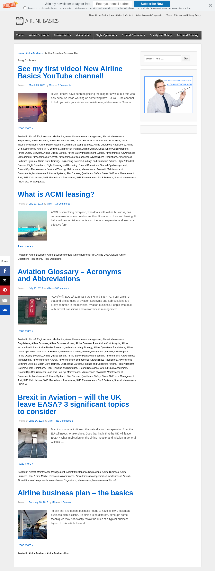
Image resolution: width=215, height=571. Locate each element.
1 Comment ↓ (67, 502)
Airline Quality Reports (116, 148)
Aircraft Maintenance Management (83, 136)
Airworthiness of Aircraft (45, 157)
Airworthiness (62, 35)
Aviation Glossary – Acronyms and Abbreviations (69, 275)
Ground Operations (133, 35)
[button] (107, 5)
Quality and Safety (161, 35)
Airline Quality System (54, 153)
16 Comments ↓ (63, 203)
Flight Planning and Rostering (62, 165)
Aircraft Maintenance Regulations (83, 472)
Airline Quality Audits (93, 148)
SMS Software (105, 177)
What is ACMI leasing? (56, 194)
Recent (20, 35)
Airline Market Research (51, 144)
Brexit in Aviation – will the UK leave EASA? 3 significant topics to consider (73, 404)
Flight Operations (106, 35)
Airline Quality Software (30, 153)
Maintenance (83, 35)
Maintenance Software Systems (48, 173)
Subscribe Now (152, 3)
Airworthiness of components (74, 157)
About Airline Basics (98, 15)
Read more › (25, 128)
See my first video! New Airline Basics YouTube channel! (70, 72)
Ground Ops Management (113, 165)
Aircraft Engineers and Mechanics (46, 136)
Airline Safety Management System (86, 153)
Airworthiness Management (90, 476)
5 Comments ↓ (62, 288)
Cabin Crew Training (48, 161)
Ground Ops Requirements (32, 169)
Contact (129, 15)
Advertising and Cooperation (149, 15)
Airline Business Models (61, 140)
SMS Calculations (32, 177)
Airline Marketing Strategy (78, 144)
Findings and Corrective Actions (99, 161)
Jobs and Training (187, 35)
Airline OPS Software (48, 148)
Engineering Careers (71, 161)
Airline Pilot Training (70, 148)
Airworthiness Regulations (103, 157)
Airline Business (39, 35)
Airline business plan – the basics (75, 493)
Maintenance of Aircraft (94, 169)
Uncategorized (37, 181)
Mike (51, 85)
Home (21, 53)
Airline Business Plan (87, 140)
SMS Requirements (86, 177)
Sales (105, 173)
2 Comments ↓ (65, 85)
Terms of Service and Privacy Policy (183, 15)
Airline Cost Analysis (109, 140)
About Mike (116, 15)
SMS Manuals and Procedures (59, 177)
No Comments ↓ (64, 420)
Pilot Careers (73, 173)
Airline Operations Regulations (109, 144)
